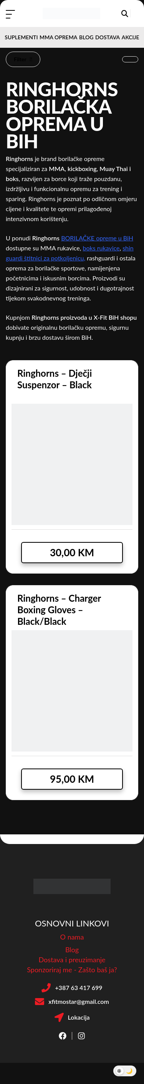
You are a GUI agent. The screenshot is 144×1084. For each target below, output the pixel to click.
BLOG (86, 37)
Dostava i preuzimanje (71, 959)
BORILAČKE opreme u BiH (97, 238)
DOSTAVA (107, 37)
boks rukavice (101, 248)
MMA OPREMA (58, 37)
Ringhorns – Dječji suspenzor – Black (54, 378)
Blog (72, 949)
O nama (72, 937)
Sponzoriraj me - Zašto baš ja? (72, 969)
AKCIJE (130, 37)
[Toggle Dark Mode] (124, 1071)
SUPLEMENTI (21, 37)
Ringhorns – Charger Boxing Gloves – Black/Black (59, 609)
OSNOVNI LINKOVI (72, 923)
